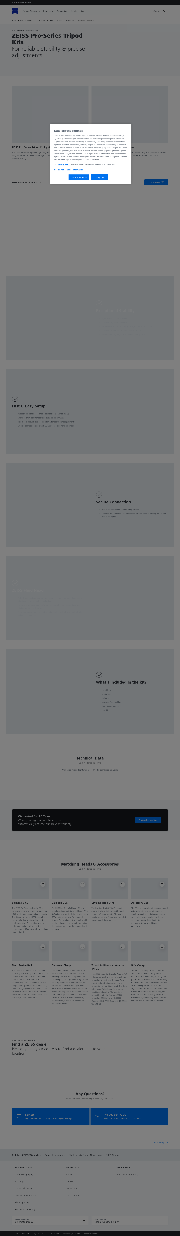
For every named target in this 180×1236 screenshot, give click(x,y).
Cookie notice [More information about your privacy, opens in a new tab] (60, 169)
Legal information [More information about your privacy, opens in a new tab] (75, 169)
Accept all (99, 177)
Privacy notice (64, 164)
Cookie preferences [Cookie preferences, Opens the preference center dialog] (79, 177)
